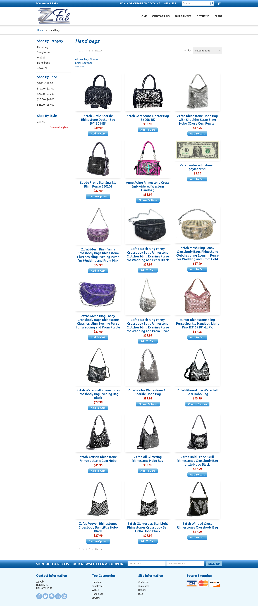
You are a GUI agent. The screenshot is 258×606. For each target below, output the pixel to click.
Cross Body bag (83, 62)
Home (143, 16)
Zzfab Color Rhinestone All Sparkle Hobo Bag (147, 392)
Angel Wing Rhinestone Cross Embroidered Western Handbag (147, 186)
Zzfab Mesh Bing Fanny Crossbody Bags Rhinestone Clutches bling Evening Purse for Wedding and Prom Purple (98, 321)
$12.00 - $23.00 (45, 88)
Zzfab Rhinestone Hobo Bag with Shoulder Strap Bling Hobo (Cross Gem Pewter (197, 119)
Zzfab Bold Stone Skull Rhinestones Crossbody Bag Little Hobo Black (197, 460)
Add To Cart (98, 133)
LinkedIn (58, 596)
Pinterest (52, 596)
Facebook (39, 596)
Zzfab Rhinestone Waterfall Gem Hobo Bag (197, 392)
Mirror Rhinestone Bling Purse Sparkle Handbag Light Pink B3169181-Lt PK (197, 323)
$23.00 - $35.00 (45, 93)
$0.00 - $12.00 (45, 83)
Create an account (146, 3)
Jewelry (42, 67)
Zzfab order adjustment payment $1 (197, 167)
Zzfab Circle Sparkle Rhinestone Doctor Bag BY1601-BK (98, 119)
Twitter (45, 596)
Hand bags (43, 62)
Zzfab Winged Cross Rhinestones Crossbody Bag (197, 525)
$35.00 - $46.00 (45, 99)
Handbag (42, 47)
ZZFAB (41, 121)
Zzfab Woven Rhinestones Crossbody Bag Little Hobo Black (98, 527)
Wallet (41, 57)
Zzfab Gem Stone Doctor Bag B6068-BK (147, 117)
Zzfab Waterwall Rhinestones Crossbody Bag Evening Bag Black (98, 393)
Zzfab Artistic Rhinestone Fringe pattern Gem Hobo (98, 458)
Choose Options (98, 196)
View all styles (59, 127)
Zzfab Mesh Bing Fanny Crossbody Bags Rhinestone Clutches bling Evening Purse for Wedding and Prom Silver (147, 325)
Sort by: (187, 50)
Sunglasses (44, 52)
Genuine (79, 66)
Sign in (123, 3)
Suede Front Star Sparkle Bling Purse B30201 (98, 184)
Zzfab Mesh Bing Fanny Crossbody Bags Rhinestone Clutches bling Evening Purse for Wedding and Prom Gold (197, 253)
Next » (98, 50)
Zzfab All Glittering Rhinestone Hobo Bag (148, 458)
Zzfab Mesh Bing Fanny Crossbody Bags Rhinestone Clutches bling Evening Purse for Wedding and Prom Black (148, 254)
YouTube (64, 596)
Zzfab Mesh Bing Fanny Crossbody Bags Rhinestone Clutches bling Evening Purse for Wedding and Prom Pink (98, 254)
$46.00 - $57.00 (45, 104)
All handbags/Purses (86, 59)
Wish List (170, 3)
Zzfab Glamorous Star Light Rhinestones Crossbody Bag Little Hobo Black (147, 527)
